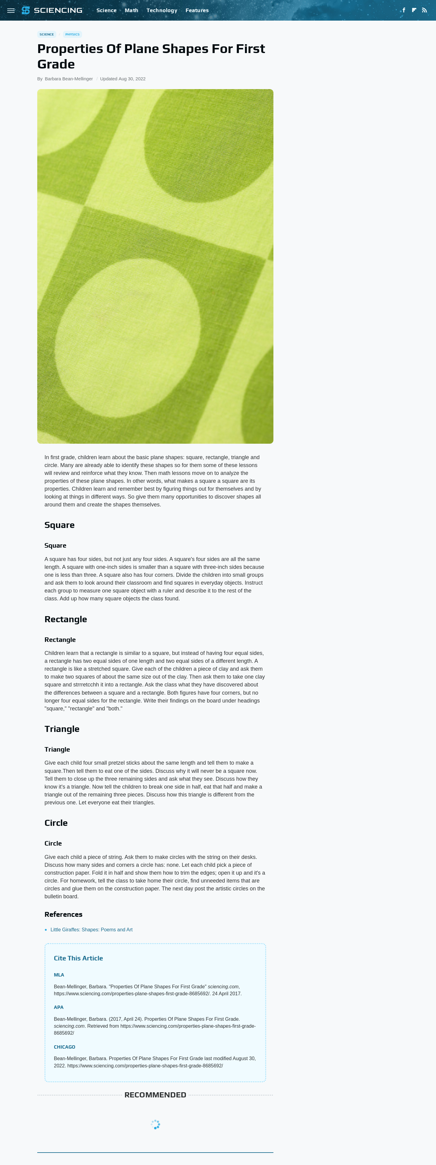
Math (131, 10)
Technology (162, 10)
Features (197, 10)
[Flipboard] (414, 10)
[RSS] (424, 10)
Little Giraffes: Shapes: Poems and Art (92, 929)
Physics (72, 34)
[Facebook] (404, 10)
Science (107, 10)
